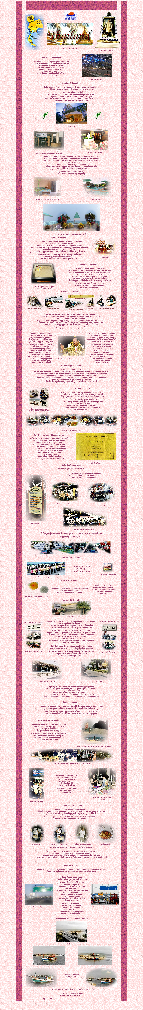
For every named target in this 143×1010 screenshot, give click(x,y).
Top (96, 999)
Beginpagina (47, 999)
